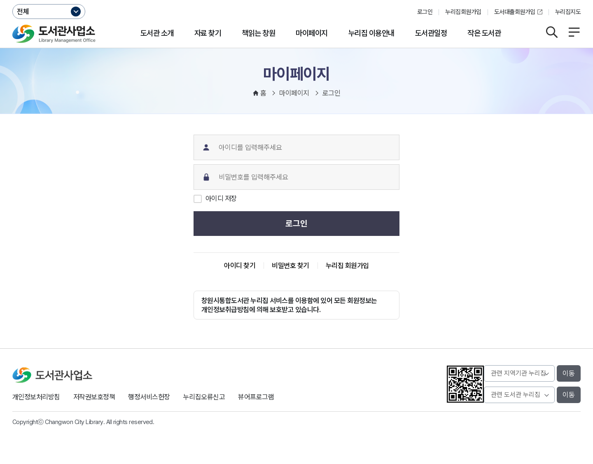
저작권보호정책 (94, 397)
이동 (569, 373)
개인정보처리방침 (36, 397)
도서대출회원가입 (514, 12)
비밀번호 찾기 (290, 265)
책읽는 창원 (258, 33)
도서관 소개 (157, 33)
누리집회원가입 (463, 12)
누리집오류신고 (204, 397)
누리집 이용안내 (371, 33)
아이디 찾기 (239, 265)
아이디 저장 (221, 198)
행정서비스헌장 (149, 397)
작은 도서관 (484, 33)
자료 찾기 (207, 33)
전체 (23, 11)
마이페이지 (311, 33)
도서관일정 (431, 33)
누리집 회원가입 (347, 265)
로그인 (424, 12)
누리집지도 (568, 12)
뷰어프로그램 (256, 397)
